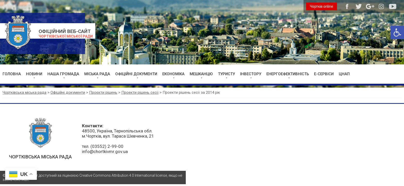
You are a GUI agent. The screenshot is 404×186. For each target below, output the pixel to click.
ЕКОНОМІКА (173, 74)
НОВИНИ (34, 74)
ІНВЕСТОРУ (250, 74)
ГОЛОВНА (12, 74)
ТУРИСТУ (226, 74)
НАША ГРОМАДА (63, 74)
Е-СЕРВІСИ (324, 74)
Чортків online (321, 6)
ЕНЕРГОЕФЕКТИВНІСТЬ (287, 74)
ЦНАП (344, 74)
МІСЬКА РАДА (97, 74)
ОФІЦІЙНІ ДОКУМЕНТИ (136, 74)
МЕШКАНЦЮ (201, 74)
